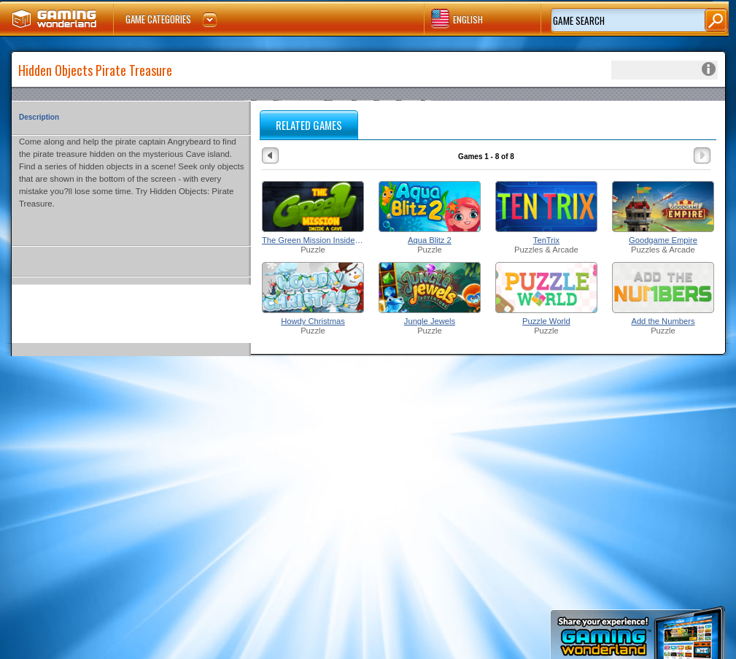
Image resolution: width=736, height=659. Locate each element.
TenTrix (546, 240)
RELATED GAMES (309, 125)
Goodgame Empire (663, 240)
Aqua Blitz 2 (430, 240)
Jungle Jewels (429, 321)
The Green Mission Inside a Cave (313, 240)
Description (39, 117)
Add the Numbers (662, 321)
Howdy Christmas (313, 321)
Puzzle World (546, 321)
